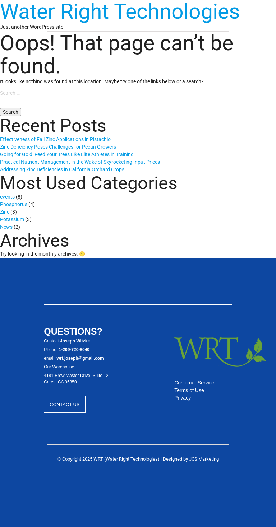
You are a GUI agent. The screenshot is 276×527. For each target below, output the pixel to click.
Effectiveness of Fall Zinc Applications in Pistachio (55, 139)
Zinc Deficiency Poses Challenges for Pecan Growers (58, 147)
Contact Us (64, 404)
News (6, 227)
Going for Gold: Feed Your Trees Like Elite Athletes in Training (67, 154)
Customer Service (194, 383)
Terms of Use (189, 390)
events (7, 197)
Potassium (12, 219)
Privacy (182, 398)
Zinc (4, 212)
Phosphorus (13, 204)
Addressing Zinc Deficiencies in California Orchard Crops (62, 169)
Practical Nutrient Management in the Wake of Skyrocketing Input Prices (80, 162)
